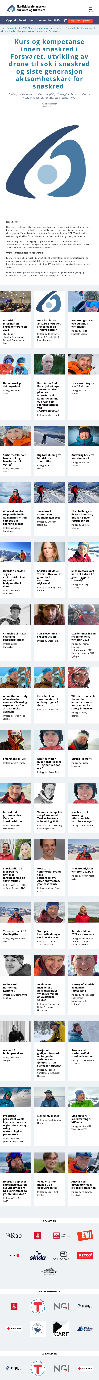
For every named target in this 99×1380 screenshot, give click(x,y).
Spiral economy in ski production (48, 635)
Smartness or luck (14, 758)
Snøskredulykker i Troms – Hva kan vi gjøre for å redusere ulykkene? (49, 577)
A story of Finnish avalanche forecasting (82, 987)
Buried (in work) (81, 758)
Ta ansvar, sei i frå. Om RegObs (15, 932)
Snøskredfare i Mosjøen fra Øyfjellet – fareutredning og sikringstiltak (14, 875)
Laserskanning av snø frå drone (82, 384)
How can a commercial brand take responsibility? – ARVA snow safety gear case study (49, 876)
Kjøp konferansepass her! (80, 21)
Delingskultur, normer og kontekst (12, 987)
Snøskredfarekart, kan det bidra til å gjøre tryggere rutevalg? (83, 575)
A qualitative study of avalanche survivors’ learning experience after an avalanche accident (15, 703)
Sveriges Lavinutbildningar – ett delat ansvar (48, 934)
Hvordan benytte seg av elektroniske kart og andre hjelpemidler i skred (14, 578)
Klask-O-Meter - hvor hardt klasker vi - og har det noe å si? (49, 763)
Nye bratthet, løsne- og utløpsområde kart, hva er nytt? (82, 816)
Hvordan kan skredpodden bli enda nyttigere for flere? (49, 700)
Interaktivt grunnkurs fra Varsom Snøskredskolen (13, 816)
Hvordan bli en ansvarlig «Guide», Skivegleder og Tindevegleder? (49, 325)
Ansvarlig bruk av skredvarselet (82, 456)
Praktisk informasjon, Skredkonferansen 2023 (15, 325)
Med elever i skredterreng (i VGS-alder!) (81, 1119)
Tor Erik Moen (51, 104)
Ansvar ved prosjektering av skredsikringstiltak (83, 1184)
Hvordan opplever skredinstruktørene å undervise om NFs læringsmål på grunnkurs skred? (15, 1188)
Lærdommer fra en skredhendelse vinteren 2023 (83, 636)
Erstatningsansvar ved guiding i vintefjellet (83, 323)
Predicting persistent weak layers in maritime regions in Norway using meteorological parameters (15, 1125)
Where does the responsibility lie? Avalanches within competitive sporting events (15, 517)
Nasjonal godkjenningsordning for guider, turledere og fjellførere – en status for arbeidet (49, 1057)
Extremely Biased (48, 1116)
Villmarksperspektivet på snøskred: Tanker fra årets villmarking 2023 (49, 816)
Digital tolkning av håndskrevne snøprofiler (49, 458)
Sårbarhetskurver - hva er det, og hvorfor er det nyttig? (15, 459)
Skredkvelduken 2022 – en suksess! (82, 932)
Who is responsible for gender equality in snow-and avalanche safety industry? (83, 702)
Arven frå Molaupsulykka (13, 1051)
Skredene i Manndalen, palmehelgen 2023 (49, 514)
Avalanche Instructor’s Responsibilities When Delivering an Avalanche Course (47, 992)
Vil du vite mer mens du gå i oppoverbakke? (47, 1184)
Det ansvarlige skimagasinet (12, 384)
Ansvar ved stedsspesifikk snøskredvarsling (82, 1053)
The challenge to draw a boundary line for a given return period (82, 516)
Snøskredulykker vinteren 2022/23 (82, 870)
